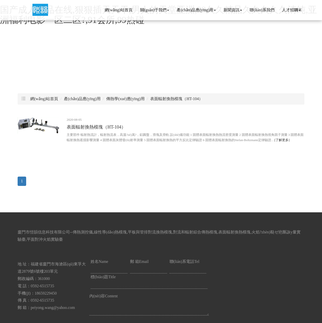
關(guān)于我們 (154, 10)
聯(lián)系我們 (262, 10)
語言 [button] (298, 9)
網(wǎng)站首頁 (119, 10)
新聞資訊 (232, 10)
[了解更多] (282, 140)
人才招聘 (291, 10)
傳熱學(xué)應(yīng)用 (125, 99)
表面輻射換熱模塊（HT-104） (176, 99)
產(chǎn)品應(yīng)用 (196, 10)
